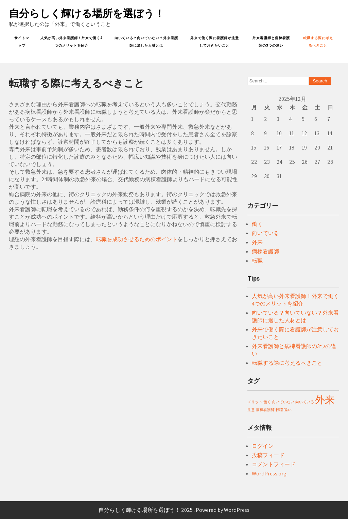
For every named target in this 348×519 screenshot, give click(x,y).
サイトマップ (21, 41)
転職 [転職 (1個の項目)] (279, 409)
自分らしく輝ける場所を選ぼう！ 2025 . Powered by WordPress (174, 510)
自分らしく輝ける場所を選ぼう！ (86, 13)
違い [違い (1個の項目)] (288, 409)
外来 (257, 242)
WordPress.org (269, 473)
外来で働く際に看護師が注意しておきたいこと (214, 41)
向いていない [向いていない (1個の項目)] (283, 401)
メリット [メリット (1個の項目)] (254, 401)
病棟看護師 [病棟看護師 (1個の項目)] (265, 409)
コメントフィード (273, 464)
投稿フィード (268, 455)
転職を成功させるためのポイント (136, 239)
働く (257, 223)
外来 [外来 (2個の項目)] (325, 399)
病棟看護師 (265, 251)
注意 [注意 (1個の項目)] (251, 409)
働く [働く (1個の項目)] (267, 401)
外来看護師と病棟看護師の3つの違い (271, 41)
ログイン (263, 446)
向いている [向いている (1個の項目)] (304, 401)
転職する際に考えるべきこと (318, 41)
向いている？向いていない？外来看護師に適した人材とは (146, 41)
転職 (257, 260)
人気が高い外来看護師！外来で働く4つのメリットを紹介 (71, 41)
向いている (265, 233)
